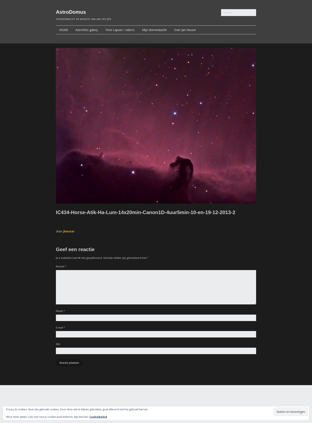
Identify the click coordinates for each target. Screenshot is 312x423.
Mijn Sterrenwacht (154, 30)
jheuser (69, 231)
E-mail (60, 327)
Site (58, 344)
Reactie (61, 266)
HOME (63, 30)
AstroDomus (71, 12)
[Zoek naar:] (238, 12)
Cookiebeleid (98, 417)
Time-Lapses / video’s (120, 30)
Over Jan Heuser (185, 30)
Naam (60, 311)
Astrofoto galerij (86, 30)
